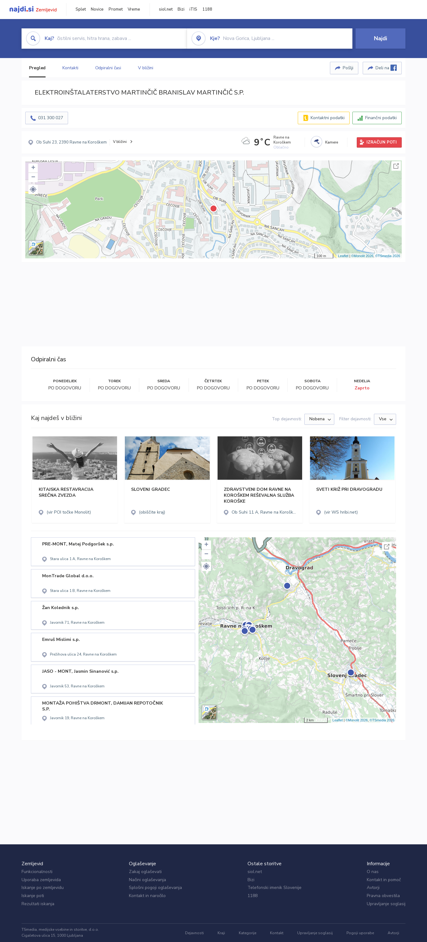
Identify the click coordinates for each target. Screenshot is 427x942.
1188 (207, 9)
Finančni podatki (381, 118)
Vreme (134, 9)
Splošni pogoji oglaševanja (155, 888)
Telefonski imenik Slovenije (275, 888)
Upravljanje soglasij (386, 904)
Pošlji (348, 68)
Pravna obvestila (383, 896)
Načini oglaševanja (147, 880)
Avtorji (373, 888)
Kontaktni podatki (328, 118)
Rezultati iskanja (38, 904)
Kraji (221, 932)
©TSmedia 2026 (387, 256)
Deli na (386, 68)
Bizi (181, 9)
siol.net (166, 9)
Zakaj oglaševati (145, 872)
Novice (97, 9)
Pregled (37, 68)
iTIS (193, 9)
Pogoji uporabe (360, 932)
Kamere (331, 142)
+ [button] (33, 168)
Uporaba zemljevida (41, 880)
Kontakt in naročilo (147, 896)
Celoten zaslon (396, 166)
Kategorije (247, 932)
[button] (33, 189)
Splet (81, 9)
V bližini (145, 68)
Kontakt (276, 932)
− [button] (33, 177)
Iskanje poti (33, 896)
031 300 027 (50, 118)
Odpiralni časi (108, 68)
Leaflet (343, 256)
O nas (373, 872)
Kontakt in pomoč (384, 880)
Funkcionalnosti (37, 872)
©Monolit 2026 (362, 256)
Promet (116, 9)
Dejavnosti (194, 932)
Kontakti (70, 68)
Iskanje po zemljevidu (43, 888)
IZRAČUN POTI (381, 142)
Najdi (380, 38)
